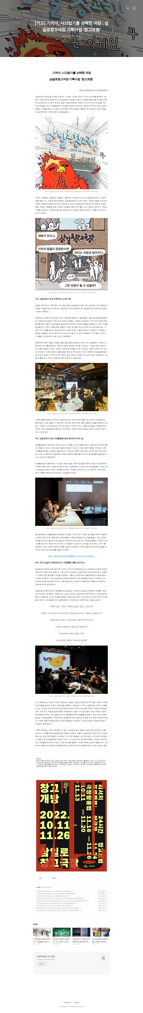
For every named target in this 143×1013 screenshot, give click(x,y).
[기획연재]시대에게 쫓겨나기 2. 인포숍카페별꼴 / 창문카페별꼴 (54, 893)
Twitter (76, 1002)
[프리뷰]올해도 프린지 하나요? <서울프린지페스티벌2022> (53, 905)
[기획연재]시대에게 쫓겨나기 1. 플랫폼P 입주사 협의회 (52, 896)
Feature (38, 887)
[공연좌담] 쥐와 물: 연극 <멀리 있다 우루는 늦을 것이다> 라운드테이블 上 (58, 910)
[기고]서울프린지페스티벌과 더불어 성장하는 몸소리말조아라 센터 (56, 903)
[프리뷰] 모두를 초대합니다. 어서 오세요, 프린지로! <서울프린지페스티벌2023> (59, 898)
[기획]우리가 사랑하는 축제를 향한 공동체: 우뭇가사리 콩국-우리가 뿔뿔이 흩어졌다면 (61, 900)
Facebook (67, 1002)
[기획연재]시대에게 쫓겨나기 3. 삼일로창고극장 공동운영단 (53, 891)
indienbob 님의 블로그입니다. (46, 959)
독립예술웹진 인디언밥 (46, 956)
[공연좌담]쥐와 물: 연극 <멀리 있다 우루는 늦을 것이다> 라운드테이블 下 (57, 908)
